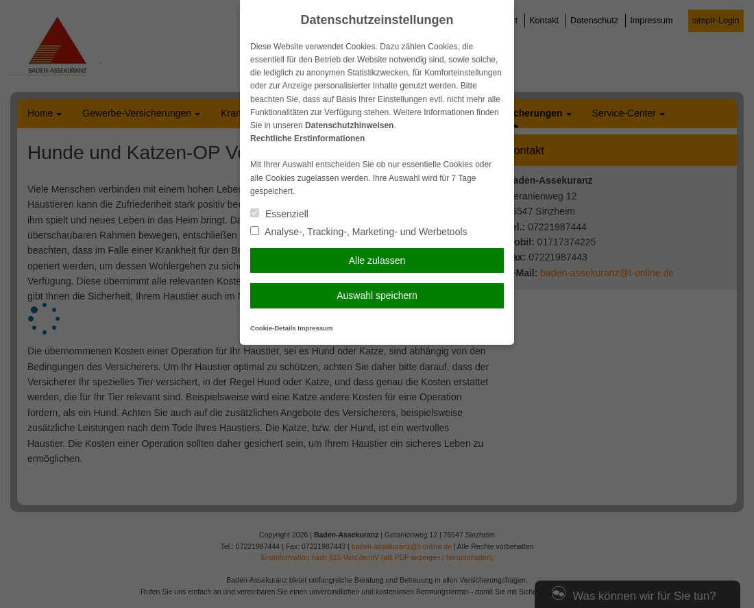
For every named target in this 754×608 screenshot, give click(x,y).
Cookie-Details (273, 328)
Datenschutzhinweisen (349, 125)
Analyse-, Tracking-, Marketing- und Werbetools (358, 231)
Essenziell (279, 213)
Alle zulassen (377, 260)
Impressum (314, 328)
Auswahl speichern (377, 295)
